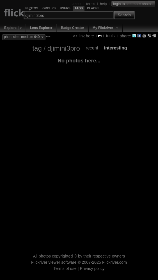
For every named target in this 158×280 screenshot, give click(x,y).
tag (37, 48)
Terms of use (64, 268)
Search (124, 15)
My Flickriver (103, 28)
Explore (10, 28)
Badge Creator (72, 28)
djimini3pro (63, 48)
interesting (115, 48)
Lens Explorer (41, 28)
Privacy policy (92, 268)
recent (92, 48)
